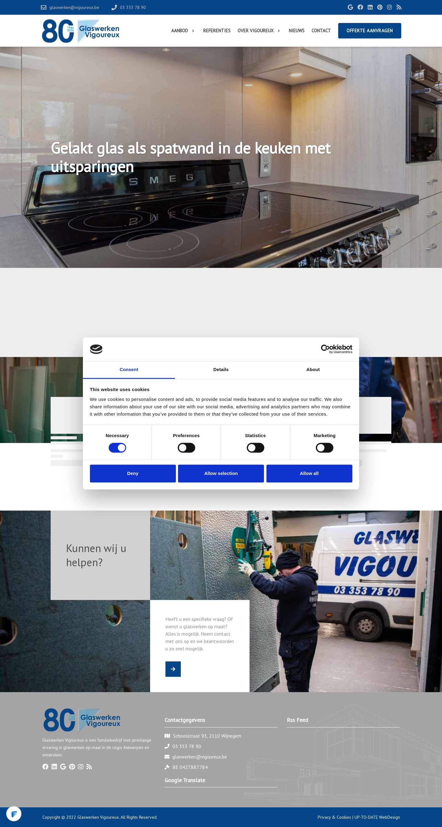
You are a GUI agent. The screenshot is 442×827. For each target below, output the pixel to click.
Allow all (309, 473)
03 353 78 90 (187, 746)
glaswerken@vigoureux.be (200, 757)
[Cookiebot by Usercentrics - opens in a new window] (325, 349)
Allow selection (221, 473)
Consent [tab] (129, 369)
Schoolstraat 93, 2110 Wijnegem (207, 736)
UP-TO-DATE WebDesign (377, 817)
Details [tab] (221, 369)
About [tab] (313, 369)
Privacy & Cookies (334, 817)
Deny (132, 473)
